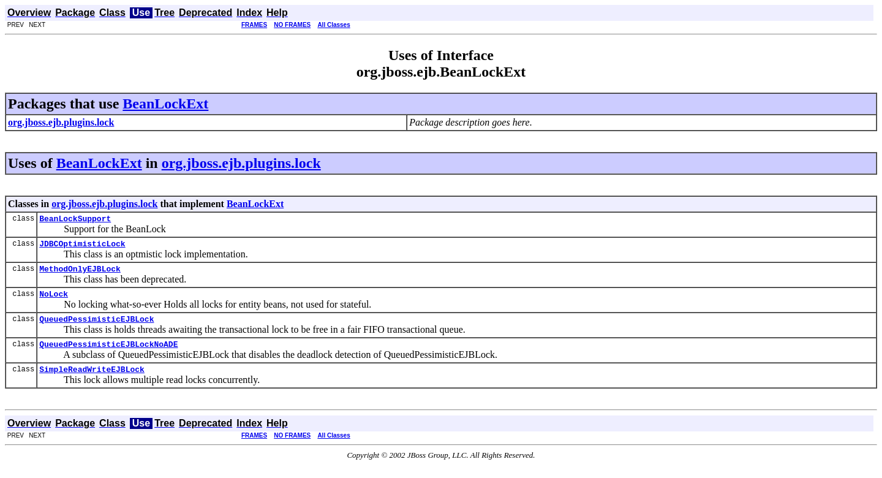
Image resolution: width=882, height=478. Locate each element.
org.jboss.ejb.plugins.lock (241, 163)
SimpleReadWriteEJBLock (92, 381)
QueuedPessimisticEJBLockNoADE (108, 354)
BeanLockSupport (75, 220)
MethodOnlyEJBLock (80, 273)
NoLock (53, 300)
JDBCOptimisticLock (82, 246)
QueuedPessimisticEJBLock (96, 327)
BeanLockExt (165, 104)
